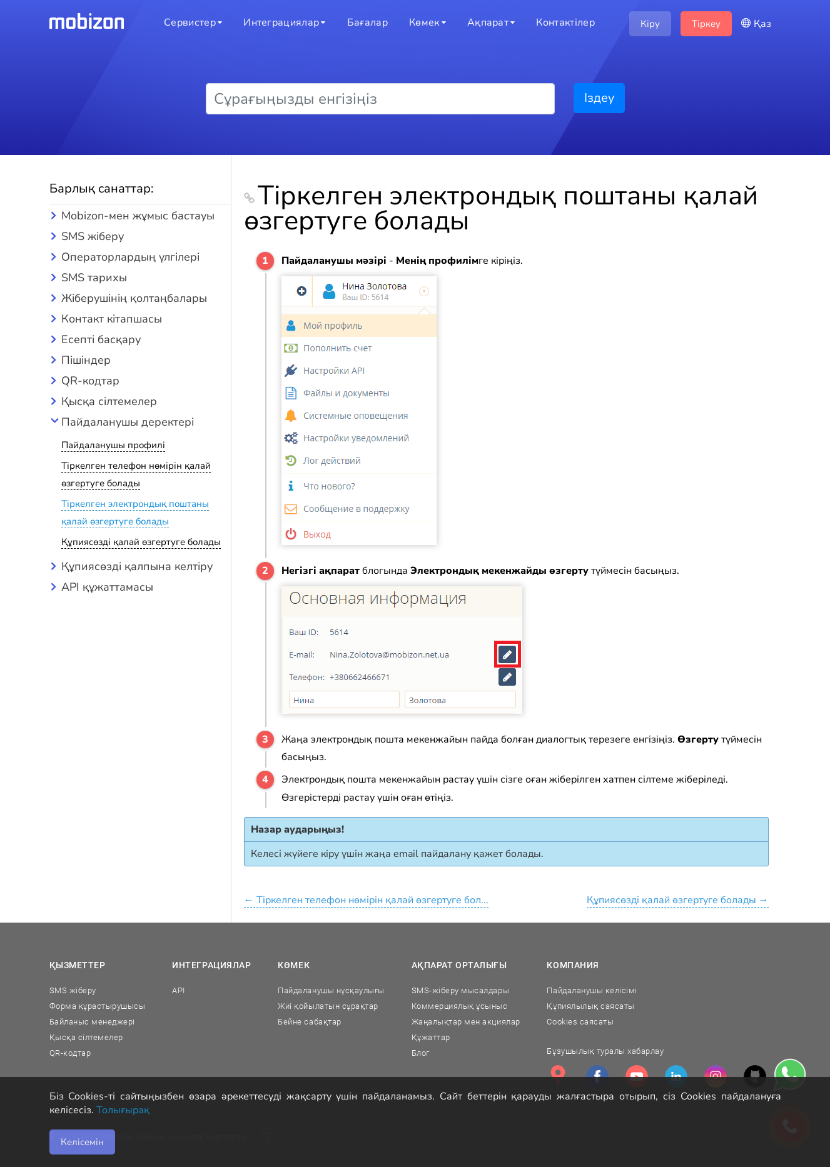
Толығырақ (122, 1110)
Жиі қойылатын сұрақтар (328, 1006)
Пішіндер (86, 360)
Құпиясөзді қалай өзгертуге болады (141, 542)
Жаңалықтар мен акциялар (466, 1021)
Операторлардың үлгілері (130, 256)
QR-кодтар (90, 380)
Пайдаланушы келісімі (592, 990)
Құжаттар (431, 1037)
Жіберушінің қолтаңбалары (134, 298)
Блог (421, 1053)
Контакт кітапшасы (111, 318)
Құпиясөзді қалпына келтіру (137, 566)
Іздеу (599, 97)
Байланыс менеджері (92, 1021)
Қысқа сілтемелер (109, 401)
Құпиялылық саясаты (590, 1006)
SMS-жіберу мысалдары (460, 990)
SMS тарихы (94, 277)
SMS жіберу (92, 236)
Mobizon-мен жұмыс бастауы (138, 215)
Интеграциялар (211, 965)
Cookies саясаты (580, 1021)
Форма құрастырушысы (97, 1006)
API (178, 990)
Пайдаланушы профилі (113, 445)
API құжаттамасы (107, 586)
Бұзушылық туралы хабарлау (605, 1051)
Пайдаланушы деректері (127, 421)
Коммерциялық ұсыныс (460, 1006)
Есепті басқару (101, 339)
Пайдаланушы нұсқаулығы (331, 990)
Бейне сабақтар (309, 1021)
